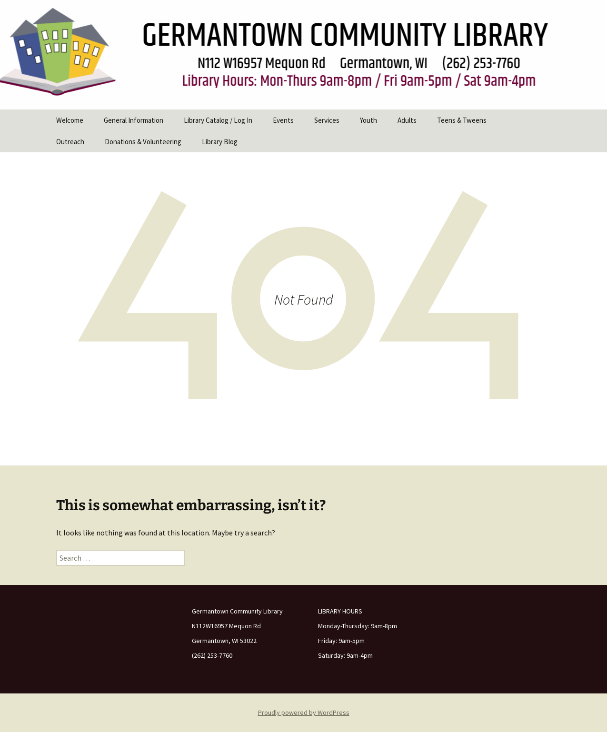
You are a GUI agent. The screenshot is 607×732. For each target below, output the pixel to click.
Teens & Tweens (462, 120)
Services (326, 120)
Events (283, 120)
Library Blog (220, 141)
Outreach (70, 141)
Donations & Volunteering (143, 141)
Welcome (69, 120)
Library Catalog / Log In (218, 120)
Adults (407, 120)
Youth (368, 120)
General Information (133, 120)
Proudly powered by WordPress (303, 712)
